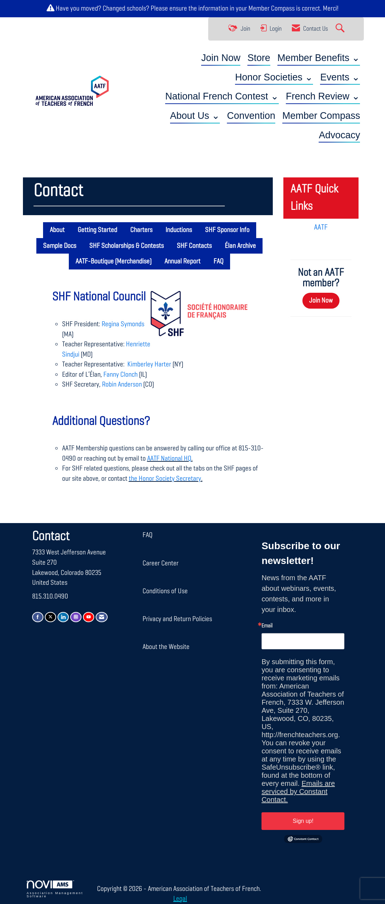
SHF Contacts (194, 245)
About (57, 230)
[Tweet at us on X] (50, 617)
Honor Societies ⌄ (274, 77)
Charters (141, 230)
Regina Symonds (123, 324)
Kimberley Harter (148, 364)
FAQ (218, 261)
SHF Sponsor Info (227, 230)
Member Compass (271, 8)
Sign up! (303, 821)
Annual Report (182, 261)
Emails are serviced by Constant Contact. (298, 791)
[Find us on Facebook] (37, 617)
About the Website (166, 646)
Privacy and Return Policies (177, 619)
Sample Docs (59, 245)
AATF (321, 227)
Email (266, 626)
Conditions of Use (165, 591)
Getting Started (97, 230)
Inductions (179, 230)
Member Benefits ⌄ (318, 58)
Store (258, 58)
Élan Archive (240, 245)
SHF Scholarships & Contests (126, 245)
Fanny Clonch (120, 374)
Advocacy (339, 135)
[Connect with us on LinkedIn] (63, 617)
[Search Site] (341, 29)
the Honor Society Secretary (165, 478)
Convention (251, 115)
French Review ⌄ (323, 96)
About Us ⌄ (195, 115)
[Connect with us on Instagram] (76, 617)
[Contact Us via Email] (102, 617)
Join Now (220, 58)
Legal (180, 898)
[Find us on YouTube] (88, 617)
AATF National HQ (169, 458)
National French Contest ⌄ (222, 96)
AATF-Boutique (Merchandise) (113, 261)
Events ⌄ (340, 77)
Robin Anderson (122, 384)
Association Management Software (55, 889)
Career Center (161, 563)
